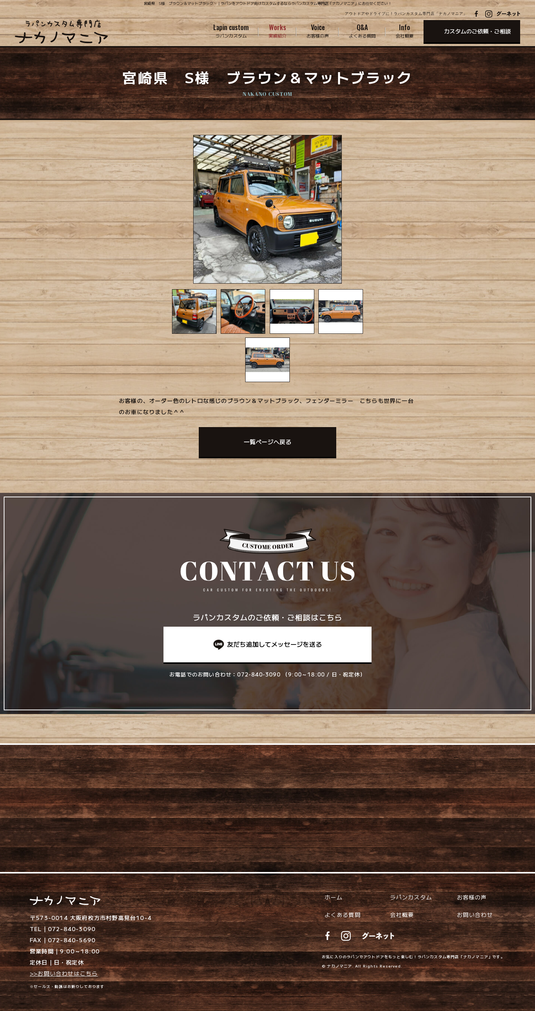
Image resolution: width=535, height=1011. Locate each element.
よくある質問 (343, 914)
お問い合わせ (475, 914)
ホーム (334, 897)
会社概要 (402, 914)
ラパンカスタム (411, 897)
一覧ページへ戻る (267, 441)
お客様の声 (472, 897)
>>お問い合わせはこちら (64, 973)
